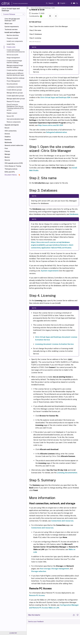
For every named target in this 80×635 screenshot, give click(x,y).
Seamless (8, 139)
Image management (13, 57)
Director (7, 160)
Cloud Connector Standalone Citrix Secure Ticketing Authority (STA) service (15, 107)
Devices (7, 134)
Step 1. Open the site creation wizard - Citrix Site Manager (49, 26)
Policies (7, 151)
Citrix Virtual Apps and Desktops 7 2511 (12, 19)
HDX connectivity (10, 131)
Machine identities (13, 35)
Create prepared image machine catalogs (14, 61)
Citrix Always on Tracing (13, 166)
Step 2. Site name (36, 30)
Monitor (7, 157)
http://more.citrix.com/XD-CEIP (50, 125)
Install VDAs (11, 44)
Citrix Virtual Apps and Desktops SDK (55, 98)
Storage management (60, 568)
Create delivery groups (14, 90)
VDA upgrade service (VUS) (14, 163)
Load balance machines (14, 87)
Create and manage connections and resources (16, 51)
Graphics (8, 136)
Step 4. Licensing (36, 38)
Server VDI (10, 116)
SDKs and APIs (10, 172)
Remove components (14, 122)
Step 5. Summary (36, 42)
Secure (7, 128)
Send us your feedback (36, 621)
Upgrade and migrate (12, 125)
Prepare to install (12, 38)
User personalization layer (15, 119)
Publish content (12, 113)
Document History (12, 175)
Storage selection (38, 571)
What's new (8, 23)
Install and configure (12, 32)
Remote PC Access (13, 101)
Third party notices (11, 169)
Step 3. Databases (36, 34)
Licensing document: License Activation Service (54, 344)
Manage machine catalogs (15, 78)
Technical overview (11, 29)
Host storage (45, 568)
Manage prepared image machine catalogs (15, 66)
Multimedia (8, 142)
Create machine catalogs (15, 70)
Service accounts (12, 55)
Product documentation (17, 3)
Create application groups (15, 96)
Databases (74, 214)
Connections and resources (62, 521)
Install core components (15, 41)
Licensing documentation (67, 472)
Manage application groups (16, 98)
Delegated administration (56, 132)
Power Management (13, 81)
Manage (7, 154)
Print (6, 148)
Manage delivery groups (15, 93)
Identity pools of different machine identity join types (15, 74)
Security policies (12, 84)
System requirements (12, 26)
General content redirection (14, 145)
